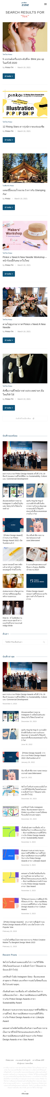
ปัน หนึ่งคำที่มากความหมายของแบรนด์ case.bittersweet (35, 537)
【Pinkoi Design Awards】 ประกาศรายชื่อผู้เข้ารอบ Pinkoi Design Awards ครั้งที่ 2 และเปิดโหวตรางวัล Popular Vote (24, 924)
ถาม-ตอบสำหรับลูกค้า (23, 1060)
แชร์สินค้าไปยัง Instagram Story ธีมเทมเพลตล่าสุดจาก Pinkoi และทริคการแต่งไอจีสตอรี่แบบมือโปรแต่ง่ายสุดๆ (34, 811)
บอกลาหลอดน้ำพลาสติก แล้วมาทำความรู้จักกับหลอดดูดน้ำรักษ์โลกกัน (12, 567)
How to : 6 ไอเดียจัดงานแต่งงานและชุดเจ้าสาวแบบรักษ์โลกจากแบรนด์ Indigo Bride (12, 622)
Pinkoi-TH (9, 67)
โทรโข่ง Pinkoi (7, 54)
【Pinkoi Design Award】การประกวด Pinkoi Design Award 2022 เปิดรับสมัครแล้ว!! (13, 539)
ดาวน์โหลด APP (38, 1060)
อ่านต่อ (9, 76)
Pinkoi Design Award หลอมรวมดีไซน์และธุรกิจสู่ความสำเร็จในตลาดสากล (36, 595)
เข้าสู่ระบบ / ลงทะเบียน (25, 1063)
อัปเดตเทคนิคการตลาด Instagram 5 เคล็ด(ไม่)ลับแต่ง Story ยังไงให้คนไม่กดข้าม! (13, 505)
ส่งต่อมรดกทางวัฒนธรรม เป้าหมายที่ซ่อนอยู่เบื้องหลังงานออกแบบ (13, 593)
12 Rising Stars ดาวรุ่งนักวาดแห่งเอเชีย (23, 126)
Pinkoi (7, 199)
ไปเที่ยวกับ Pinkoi (8, 185)
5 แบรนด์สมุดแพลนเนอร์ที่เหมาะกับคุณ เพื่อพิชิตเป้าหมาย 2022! (36, 567)
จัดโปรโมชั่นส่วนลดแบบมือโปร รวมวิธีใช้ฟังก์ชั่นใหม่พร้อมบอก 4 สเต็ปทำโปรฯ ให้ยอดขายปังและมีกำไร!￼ (34, 791)
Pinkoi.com (10, 1060)
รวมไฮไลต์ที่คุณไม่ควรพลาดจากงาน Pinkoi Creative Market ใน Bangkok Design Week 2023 (24, 941)
